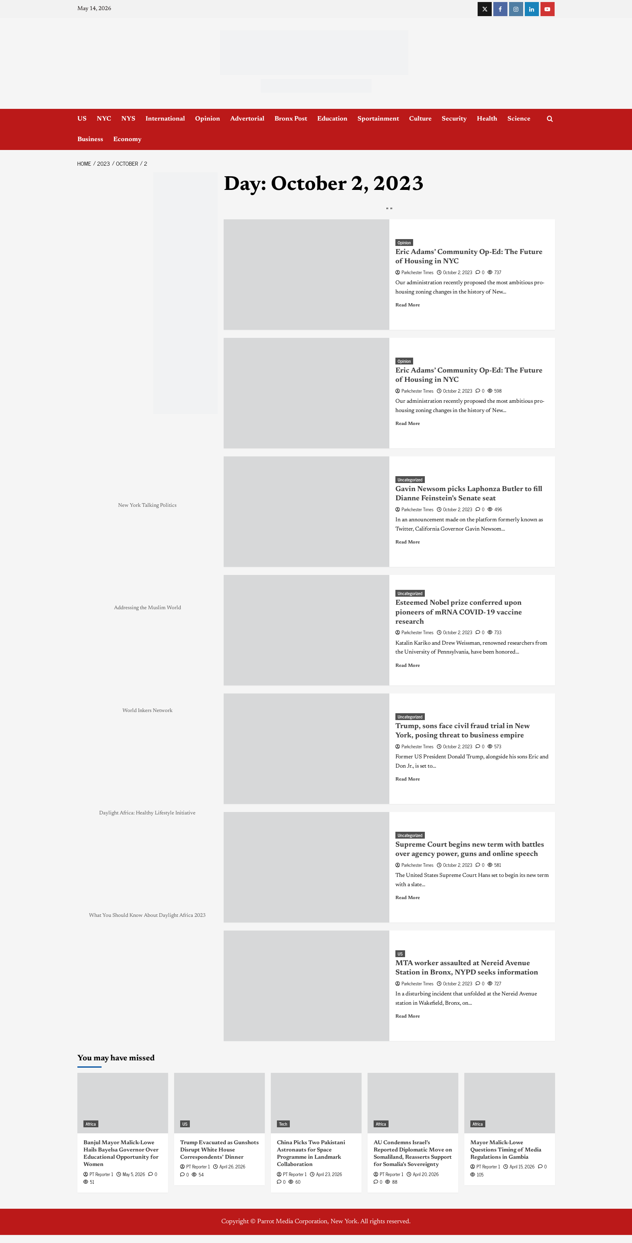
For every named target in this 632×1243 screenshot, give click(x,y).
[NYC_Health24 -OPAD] (185, 293)
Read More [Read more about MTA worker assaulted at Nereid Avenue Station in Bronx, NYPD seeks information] (407, 1016)
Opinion (207, 119)
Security (454, 119)
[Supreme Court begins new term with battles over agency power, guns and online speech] (306, 867)
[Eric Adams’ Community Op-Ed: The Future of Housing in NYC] (306, 274)
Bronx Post (290, 119)
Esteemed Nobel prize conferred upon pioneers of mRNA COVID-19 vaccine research (458, 613)
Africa (91, 1123)
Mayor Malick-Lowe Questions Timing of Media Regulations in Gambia (505, 1150)
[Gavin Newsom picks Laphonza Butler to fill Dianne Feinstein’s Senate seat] (306, 511)
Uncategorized (410, 479)
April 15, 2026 (521, 1166)
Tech (283, 1123)
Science (518, 119)
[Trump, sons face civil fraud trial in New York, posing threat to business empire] (306, 748)
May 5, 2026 (134, 1174)
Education (332, 119)
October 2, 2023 (457, 272)
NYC (104, 119)
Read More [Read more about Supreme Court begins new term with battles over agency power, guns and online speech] (407, 897)
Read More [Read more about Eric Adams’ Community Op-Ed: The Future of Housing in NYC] (407, 305)
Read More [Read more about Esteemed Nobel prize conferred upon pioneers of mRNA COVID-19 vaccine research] (407, 665)
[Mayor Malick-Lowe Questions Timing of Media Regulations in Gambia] (509, 1103)
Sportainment (378, 119)
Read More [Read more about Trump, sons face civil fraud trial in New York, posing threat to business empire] (407, 779)
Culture (420, 119)
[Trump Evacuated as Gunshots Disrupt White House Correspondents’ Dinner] (219, 1103)
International (165, 119)
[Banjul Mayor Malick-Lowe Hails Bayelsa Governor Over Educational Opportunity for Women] (122, 1103)
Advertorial (247, 119)
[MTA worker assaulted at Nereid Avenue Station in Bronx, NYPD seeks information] (306, 986)
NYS (128, 119)
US (82, 119)
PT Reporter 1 (101, 1174)
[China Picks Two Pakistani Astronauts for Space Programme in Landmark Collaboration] (316, 1103)
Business (90, 139)
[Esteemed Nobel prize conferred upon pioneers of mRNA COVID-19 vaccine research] (306, 630)
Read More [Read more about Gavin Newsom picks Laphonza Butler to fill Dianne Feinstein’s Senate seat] (407, 542)
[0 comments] (480, 272)
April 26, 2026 (232, 1166)
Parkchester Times (417, 272)
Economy (127, 139)
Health (487, 119)
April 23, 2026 (329, 1174)
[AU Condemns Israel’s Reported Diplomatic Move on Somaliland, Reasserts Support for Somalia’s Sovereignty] (413, 1103)
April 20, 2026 (426, 1174)
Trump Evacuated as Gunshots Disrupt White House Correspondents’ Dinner (219, 1150)
